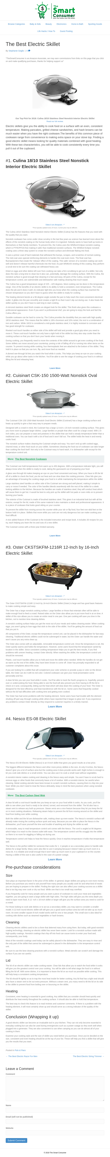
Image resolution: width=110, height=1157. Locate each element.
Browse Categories (16, 24)
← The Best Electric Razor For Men (21, 1056)
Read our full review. (55, 121)
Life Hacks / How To (46, 31)
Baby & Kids (35, 24)
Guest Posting (66, 31)
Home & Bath (77, 24)
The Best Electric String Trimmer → (88, 1056)
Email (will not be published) (19, 1117)
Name (8, 1105)
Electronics (61, 24)
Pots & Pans (20, 1050)
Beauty (49, 24)
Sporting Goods (95, 24)
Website (9, 1128)
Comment (10, 1074)
